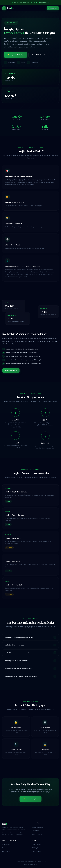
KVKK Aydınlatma (37, 848)
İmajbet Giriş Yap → (11, 370)
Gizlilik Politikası (36, 844)
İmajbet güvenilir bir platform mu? (30, 660)
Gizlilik (25, 864)
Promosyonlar (6, 851)
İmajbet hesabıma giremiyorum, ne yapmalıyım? (30, 676)
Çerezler (30, 864)
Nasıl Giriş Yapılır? (38, 55)
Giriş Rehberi (35, 830)
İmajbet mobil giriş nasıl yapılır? (30, 645)
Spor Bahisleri (6, 844)
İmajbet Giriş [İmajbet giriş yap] (52, 8)
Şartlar (35, 864)
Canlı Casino (6, 848)
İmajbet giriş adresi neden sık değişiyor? (30, 637)
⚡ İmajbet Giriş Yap (30, 799)
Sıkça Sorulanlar (37, 834)
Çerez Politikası (36, 851)
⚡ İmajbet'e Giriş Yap (15, 55)
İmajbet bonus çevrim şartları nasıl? (30, 652)
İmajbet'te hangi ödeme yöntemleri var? (30, 668)
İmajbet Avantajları (37, 827)
